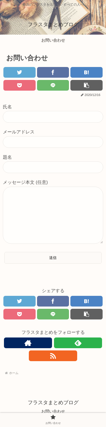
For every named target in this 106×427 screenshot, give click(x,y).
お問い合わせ (53, 411)
